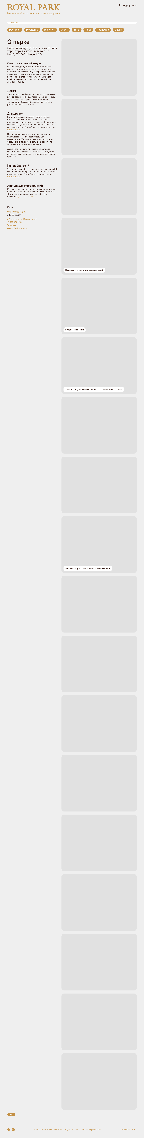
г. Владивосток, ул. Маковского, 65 (22, 219)
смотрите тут (13, 129)
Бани (77, 29)
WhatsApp (11, 225)
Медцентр (32, 29)
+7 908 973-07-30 (14, 222)
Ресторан (14, 29)
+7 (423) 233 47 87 (72, 1129)
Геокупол (49, 29)
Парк (88, 29)
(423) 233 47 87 (25, 196)
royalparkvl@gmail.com (17, 228)
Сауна (118, 29)
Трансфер (103, 29)
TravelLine (14, 23)
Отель (64, 29)
